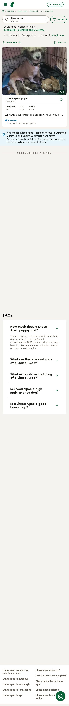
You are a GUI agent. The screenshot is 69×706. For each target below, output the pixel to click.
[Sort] (60, 42)
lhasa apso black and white (48, 697)
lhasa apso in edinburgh (16, 684)
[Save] (61, 99)
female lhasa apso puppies (51, 675)
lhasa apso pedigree (47, 689)
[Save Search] (60, 696)
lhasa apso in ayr (12, 695)
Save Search (11, 42)
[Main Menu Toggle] (5, 4)
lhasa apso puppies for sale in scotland (15, 672)
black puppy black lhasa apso (49, 683)
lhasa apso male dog (48, 670)
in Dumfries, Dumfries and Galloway (24, 29)
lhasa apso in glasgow (15, 678)
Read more (58, 35)
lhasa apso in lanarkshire (16, 689)
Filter (58, 19)
